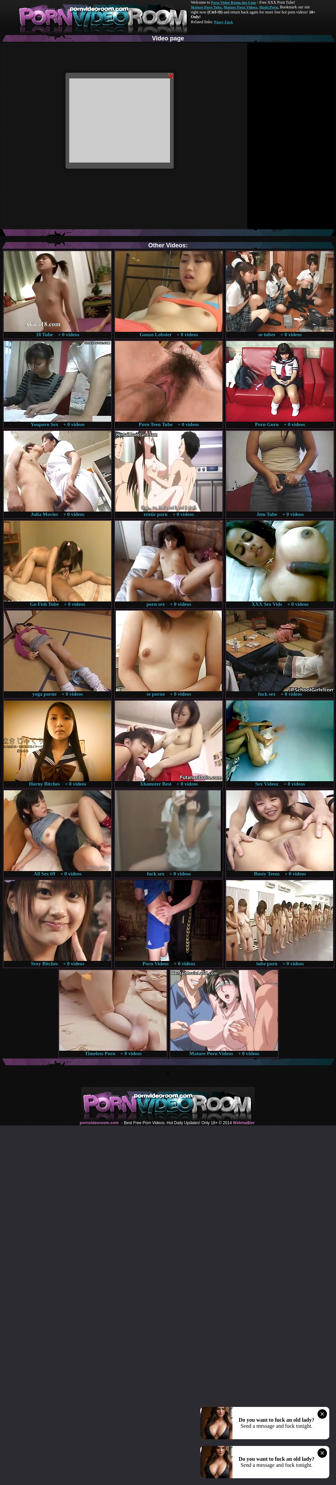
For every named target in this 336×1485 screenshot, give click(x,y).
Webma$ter (243, 1122)
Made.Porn (268, 7)
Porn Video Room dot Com (233, 2)
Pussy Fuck (223, 22)
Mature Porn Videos (240, 7)
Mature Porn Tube (206, 7)
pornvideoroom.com (99, 1122)
